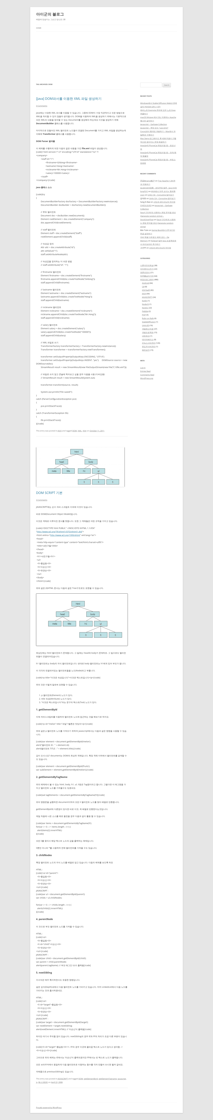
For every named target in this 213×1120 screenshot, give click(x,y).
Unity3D (145, 325)
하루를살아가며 (147, 276)
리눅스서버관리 (148, 343)
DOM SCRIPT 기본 (49, 492)
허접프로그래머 (147, 279)
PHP (144, 314)
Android (145, 283)
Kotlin (144, 300)
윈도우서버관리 (148, 346)
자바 (84, 430)
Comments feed (147, 374)
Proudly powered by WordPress (49, 1107)
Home (38, 28)
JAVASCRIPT (63, 1078)
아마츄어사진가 (147, 269)
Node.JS (145, 304)
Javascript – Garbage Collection (153, 124)
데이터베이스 (147, 339)
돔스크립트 (43, 1082)
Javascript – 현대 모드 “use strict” (154, 128)
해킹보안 (146, 350)
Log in (143, 367)
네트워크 (146, 336)
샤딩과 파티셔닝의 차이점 (164, 202)
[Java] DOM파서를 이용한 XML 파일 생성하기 (69, 98)
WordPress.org (146, 378)
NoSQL (145, 307)
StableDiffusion (148, 322)
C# (143, 286)
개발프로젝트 (147, 332)
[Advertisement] (106, 53)
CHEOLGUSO (146, 205)
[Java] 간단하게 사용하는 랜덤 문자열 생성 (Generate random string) (158, 223)
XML (80, 430)
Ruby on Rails (148, 318)
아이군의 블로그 (50, 14)
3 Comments (41, 500)
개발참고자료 (147, 329)
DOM (74, 430)
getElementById (91, 1078)
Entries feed (145, 371)
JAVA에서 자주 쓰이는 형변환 (163, 191)
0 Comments (41, 105)
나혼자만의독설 (147, 265)
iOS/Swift (146, 290)
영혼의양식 (145, 272)
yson (142, 195)
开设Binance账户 (147, 180)
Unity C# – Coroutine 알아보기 (161, 195)
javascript (122, 1078)
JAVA (60, 430)
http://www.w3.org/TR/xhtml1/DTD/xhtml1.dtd (59, 531)
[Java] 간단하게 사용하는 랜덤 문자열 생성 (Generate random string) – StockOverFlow (158, 216)
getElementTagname (108, 1078)
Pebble (145, 311)
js (36, 1082)
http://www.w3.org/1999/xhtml (65, 535)
